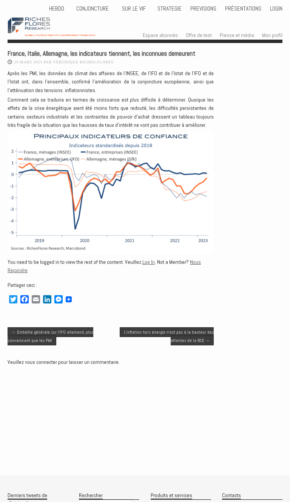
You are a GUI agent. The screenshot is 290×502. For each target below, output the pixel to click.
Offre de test (199, 35)
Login (276, 8)
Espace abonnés (160, 35)
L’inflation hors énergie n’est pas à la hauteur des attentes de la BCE (169, 336)
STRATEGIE (169, 8)
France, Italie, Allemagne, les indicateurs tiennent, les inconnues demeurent (101, 54)
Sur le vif (133, 8)
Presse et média (237, 35)
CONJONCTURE (93, 8)
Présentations (243, 8)
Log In (148, 262)
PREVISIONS (203, 8)
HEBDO (56, 8)
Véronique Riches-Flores (83, 62)
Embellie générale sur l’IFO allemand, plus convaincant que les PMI (50, 336)
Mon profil (272, 35)
